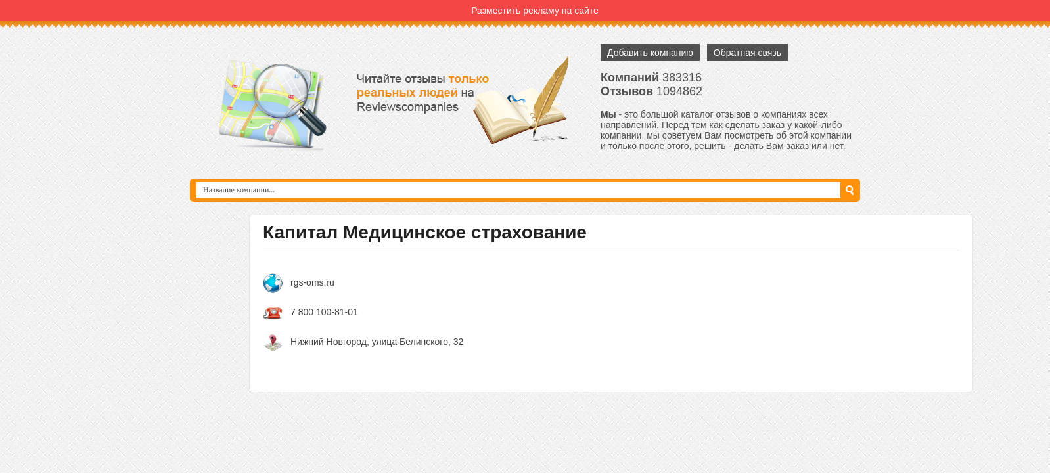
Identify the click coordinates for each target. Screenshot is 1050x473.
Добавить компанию (650, 52)
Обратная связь (747, 52)
